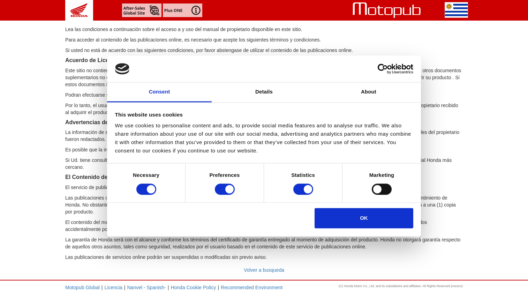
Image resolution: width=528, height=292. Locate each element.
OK (364, 218)
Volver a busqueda (264, 270)
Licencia (113, 287)
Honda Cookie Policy (193, 287)
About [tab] (368, 92)
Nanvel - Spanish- (146, 287)
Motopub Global (82, 287)
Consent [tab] (159, 92)
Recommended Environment (251, 287)
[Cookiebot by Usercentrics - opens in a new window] (382, 68)
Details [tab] (264, 92)
